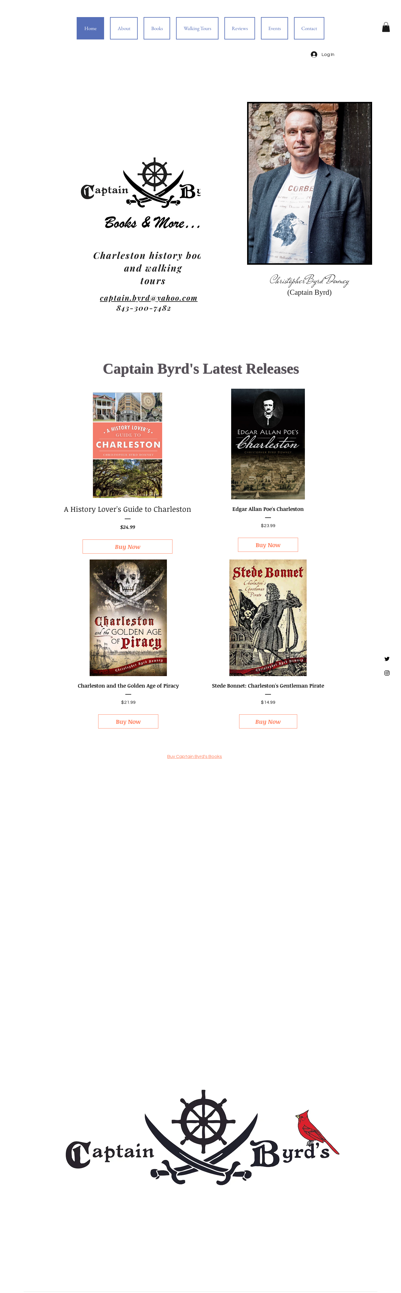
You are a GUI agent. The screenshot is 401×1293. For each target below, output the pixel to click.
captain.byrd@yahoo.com (149, 297)
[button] (386, 27)
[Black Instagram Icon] (387, 673)
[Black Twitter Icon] (387, 658)
